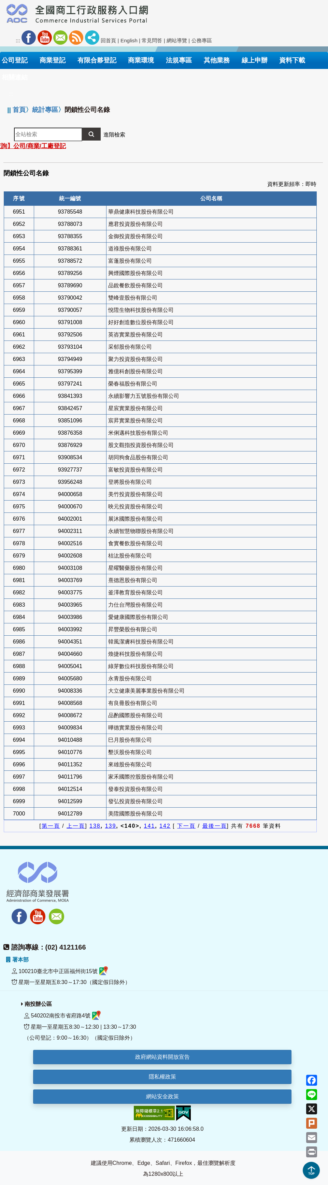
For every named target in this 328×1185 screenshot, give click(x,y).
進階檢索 (114, 135)
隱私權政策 (162, 1077)
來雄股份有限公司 (130, 764)
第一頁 (51, 826)
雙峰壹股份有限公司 (132, 298)
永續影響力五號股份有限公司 (143, 396)
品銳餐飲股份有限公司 (135, 285)
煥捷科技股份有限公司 (135, 654)
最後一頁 (214, 826)
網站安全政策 (162, 1096)
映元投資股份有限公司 (135, 506)
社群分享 (92, 37)
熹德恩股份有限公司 (132, 580)
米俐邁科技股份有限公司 (138, 433)
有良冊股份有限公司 (132, 703)
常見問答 (152, 40)
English (129, 40)
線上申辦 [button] (255, 60)
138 (95, 826)
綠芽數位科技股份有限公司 (141, 666)
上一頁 (76, 826)
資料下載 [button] (292, 60)
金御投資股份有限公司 (135, 236)
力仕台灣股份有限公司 (135, 605)
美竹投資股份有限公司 (135, 494)
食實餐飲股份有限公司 (135, 543)
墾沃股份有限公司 (130, 752)
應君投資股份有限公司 (135, 224)
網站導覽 (177, 40)
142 (165, 826)
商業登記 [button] (53, 60)
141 (149, 826)
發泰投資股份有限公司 (135, 789)
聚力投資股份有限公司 (135, 359)
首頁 (19, 109)
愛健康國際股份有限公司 (138, 617)
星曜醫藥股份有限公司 (135, 568)
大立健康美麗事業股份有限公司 (146, 691)
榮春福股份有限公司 (132, 384)
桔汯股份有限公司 (130, 556)
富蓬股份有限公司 (130, 261)
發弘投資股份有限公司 (135, 801)
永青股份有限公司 (130, 678)
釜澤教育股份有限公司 (135, 592)
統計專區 (45, 109)
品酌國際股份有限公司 (135, 715)
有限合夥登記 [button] (96, 60)
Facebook (29, 37)
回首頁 (108, 40)
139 (110, 826)
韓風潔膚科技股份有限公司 (141, 642)
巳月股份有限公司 (130, 740)
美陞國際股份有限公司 (135, 814)
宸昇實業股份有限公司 (135, 420)
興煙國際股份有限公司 (135, 273)
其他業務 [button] (217, 60)
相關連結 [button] (15, 77)
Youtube (45, 37)
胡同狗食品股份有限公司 (138, 457)
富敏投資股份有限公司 (135, 470)
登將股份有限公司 (130, 482)
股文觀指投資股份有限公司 (141, 445)
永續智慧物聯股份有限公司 (141, 531)
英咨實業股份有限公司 (135, 334)
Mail (60, 37)
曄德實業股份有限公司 (135, 728)
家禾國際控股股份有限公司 (141, 777)
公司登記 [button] (15, 60)
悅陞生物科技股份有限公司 (141, 310)
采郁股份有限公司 (130, 347)
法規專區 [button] (179, 60)
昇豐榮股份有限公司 (132, 629)
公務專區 (201, 40)
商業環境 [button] (141, 60)
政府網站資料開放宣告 (162, 1057)
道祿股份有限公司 (130, 248)
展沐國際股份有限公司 (135, 519)
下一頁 (186, 826)
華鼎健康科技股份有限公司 (141, 212)
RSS (76, 37)
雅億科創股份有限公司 (135, 371)
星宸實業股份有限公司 (135, 408)
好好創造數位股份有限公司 (141, 322)
